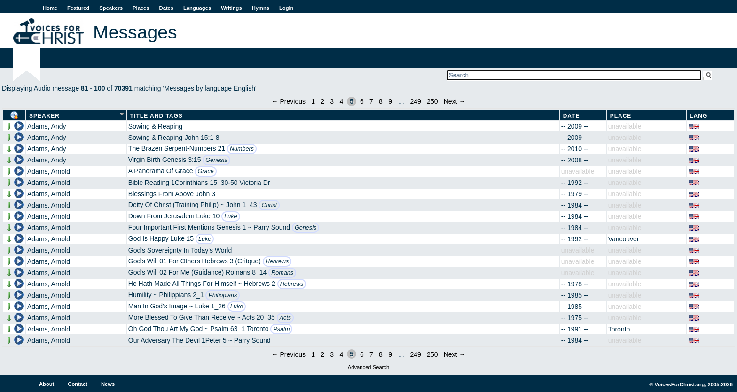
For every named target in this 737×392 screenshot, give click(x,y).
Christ (269, 205)
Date (571, 116)
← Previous (289, 101)
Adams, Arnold (48, 171)
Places (141, 8)
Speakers (111, 8)
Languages (197, 8)
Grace (205, 171)
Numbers (242, 149)
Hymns (260, 8)
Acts (285, 318)
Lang (698, 116)
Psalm (281, 329)
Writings (231, 8)
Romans (282, 272)
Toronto (619, 329)
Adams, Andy (46, 126)
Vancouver (623, 239)
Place (621, 116)
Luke (230, 216)
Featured (78, 8)
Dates (166, 8)
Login (286, 8)
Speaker (44, 116)
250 (432, 101)
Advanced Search (368, 367)
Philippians (222, 295)
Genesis (216, 160)
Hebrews (277, 261)
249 (415, 101)
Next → (455, 101)
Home (50, 8)
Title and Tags (156, 116)
